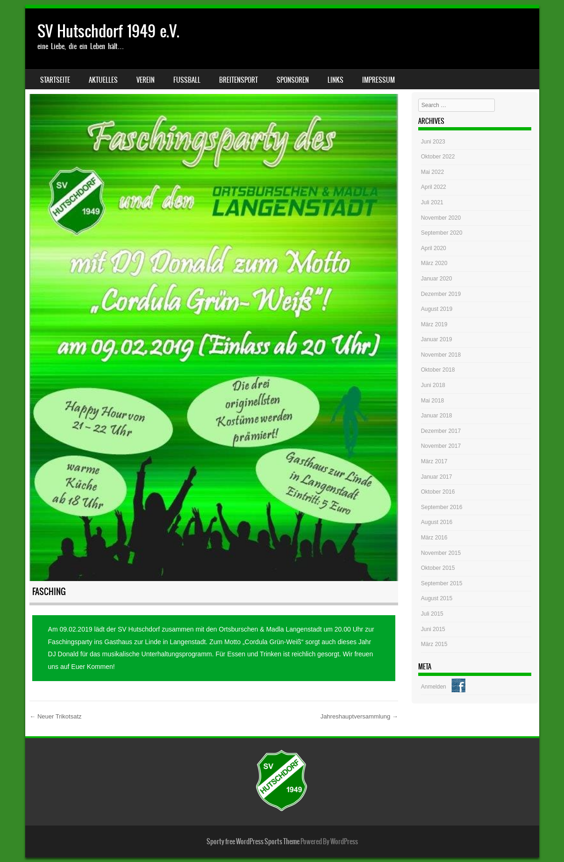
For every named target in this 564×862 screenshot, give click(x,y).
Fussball (186, 80)
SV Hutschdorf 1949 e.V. (108, 31)
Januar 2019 (436, 339)
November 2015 (441, 553)
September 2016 (442, 507)
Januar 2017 (436, 477)
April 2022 (433, 187)
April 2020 (433, 248)
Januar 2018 (436, 415)
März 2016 (434, 537)
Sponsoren (293, 80)
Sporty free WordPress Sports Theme (253, 841)
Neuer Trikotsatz (55, 716)
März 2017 (434, 461)
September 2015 (442, 583)
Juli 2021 (432, 202)
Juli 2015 (432, 614)
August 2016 (436, 522)
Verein (145, 80)
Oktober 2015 (438, 568)
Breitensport (238, 80)
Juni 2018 (433, 385)
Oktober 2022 (438, 156)
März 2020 (434, 263)
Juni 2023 (433, 141)
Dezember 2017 (441, 431)
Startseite (55, 80)
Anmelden (433, 686)
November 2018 (441, 355)
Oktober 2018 (438, 369)
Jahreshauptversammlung (359, 716)
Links (335, 80)
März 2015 (434, 644)
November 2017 (441, 446)
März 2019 (434, 324)
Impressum (378, 80)
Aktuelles (103, 80)
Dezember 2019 (441, 294)
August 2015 (436, 598)
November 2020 (441, 218)
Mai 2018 (432, 400)
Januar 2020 (436, 278)
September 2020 (442, 233)
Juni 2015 (433, 629)
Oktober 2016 (438, 491)
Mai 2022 (432, 172)
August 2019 (436, 309)
